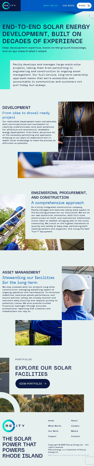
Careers (75, 426)
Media (74, 431)
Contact (75, 436)
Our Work (68, 5)
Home (51, 421)
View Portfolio (32, 383)
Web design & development (61, 455)
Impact (52, 436)
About (74, 421)
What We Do (51, 5)
